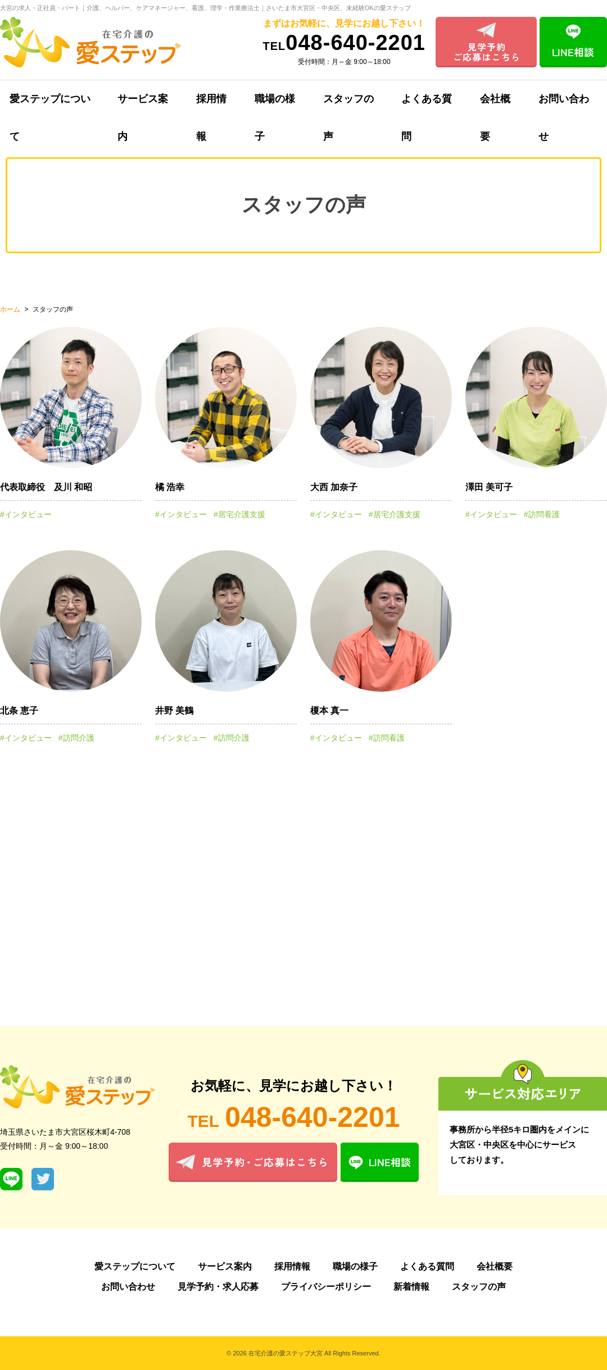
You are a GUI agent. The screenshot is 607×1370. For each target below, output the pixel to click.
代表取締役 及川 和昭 (46, 487)
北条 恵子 (19, 710)
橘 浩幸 (169, 487)
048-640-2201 (344, 42)
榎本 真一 (329, 710)
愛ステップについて (134, 1266)
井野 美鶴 (174, 710)
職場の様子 (275, 105)
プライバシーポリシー (326, 1286)
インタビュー (28, 514)
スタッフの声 (348, 105)
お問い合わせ (128, 1286)
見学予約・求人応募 (218, 1286)
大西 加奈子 (333, 487)
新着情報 (411, 1286)
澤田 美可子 (489, 487)
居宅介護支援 (241, 514)
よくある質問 (426, 105)
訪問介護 (78, 737)
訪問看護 (544, 514)
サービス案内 (142, 105)
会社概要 (495, 105)
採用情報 (211, 105)
